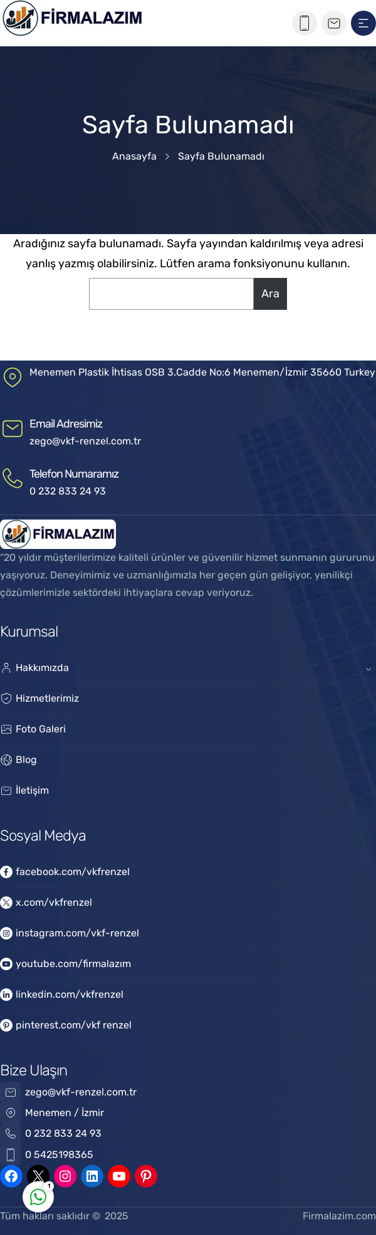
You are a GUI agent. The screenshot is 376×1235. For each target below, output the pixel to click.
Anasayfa (134, 156)
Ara (270, 293)
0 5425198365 (59, 1155)
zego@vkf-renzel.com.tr (85, 441)
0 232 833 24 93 (67, 491)
